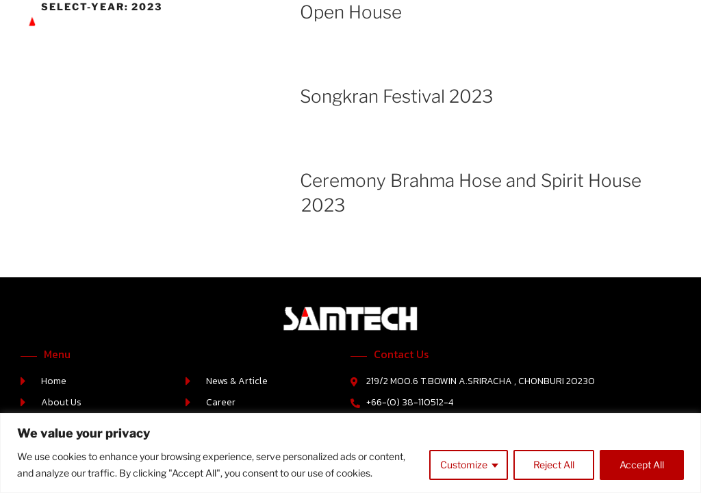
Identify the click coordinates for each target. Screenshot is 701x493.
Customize (463, 464)
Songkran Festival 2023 (396, 96)
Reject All (553, 464)
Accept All (642, 464)
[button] (680, 27)
